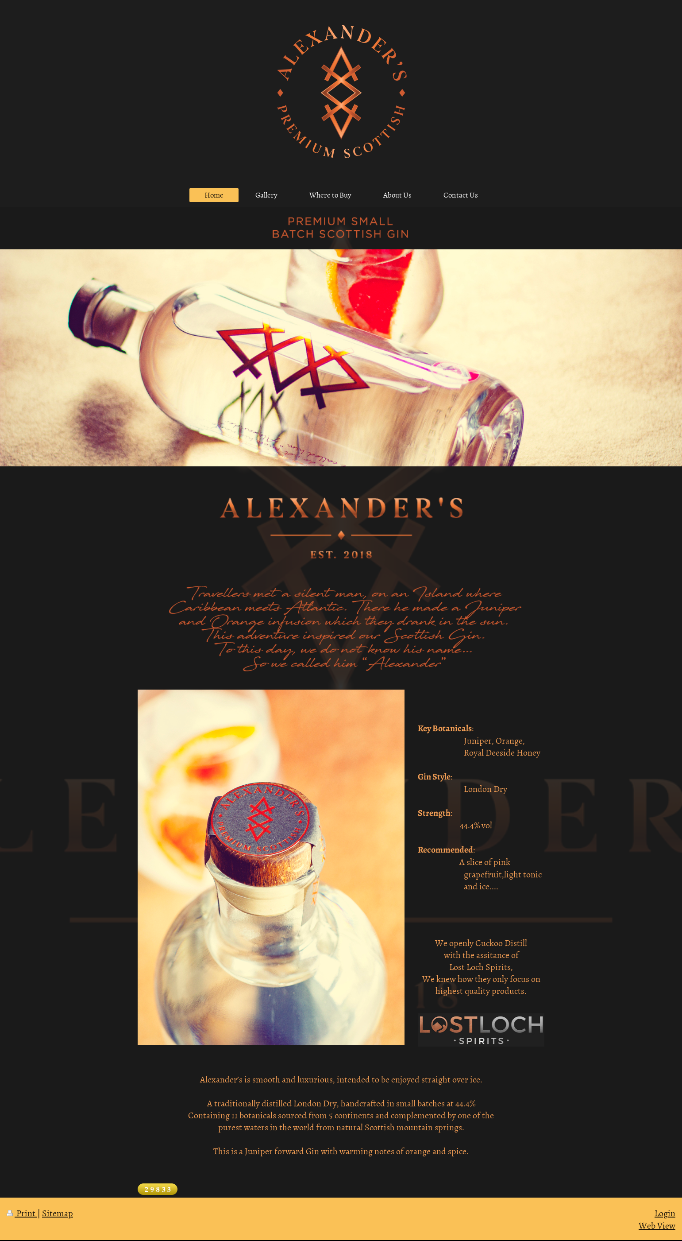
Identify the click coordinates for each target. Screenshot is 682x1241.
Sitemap (57, 1212)
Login (665, 1212)
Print (22, 1212)
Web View (657, 1225)
